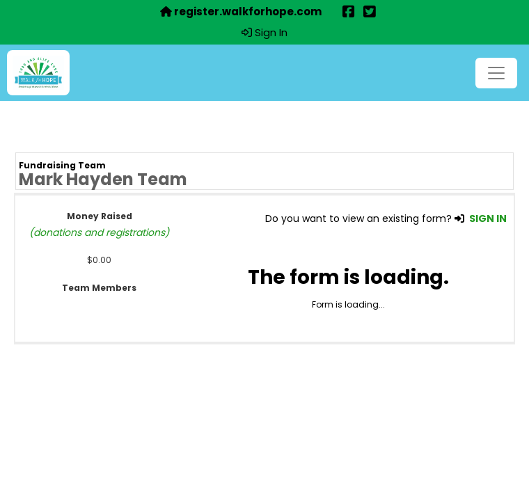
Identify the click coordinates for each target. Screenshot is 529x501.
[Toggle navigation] (496, 73)
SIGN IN (488, 218)
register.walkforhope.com (241, 12)
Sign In (264, 33)
